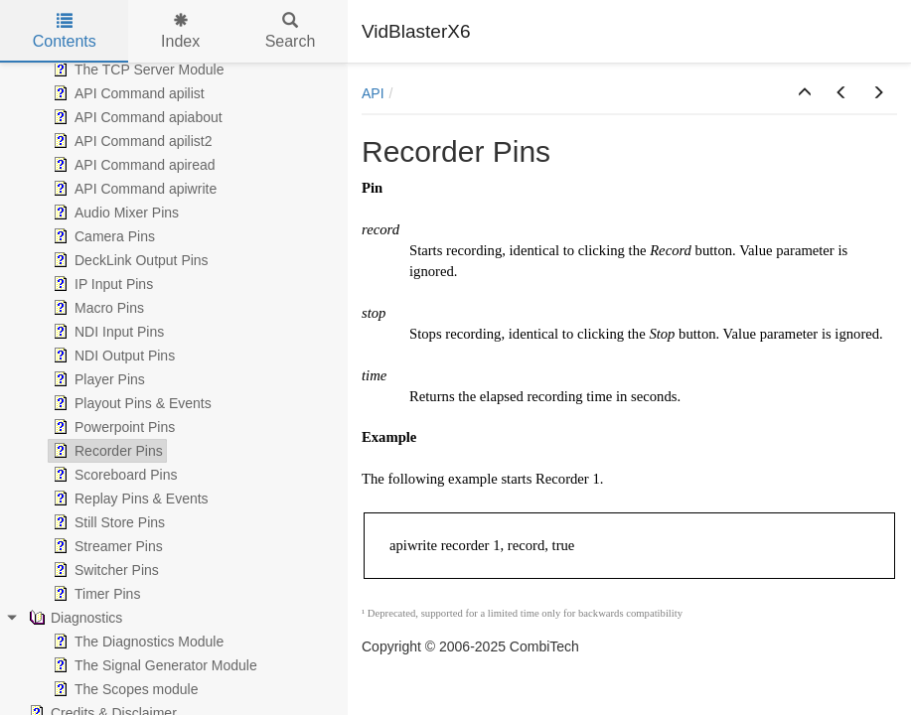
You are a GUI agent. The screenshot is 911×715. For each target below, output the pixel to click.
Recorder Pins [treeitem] (106, 451)
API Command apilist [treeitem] (127, 93)
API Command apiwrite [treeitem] (133, 189)
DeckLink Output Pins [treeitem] (129, 260)
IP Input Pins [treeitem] (101, 284)
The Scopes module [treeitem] (124, 689)
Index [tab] (180, 31)
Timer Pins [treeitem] (94, 594)
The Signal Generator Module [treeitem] (153, 665)
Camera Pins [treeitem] (102, 236)
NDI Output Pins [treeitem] (112, 355)
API (373, 93)
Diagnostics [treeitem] (73, 618)
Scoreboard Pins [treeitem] (113, 475)
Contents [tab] (64, 31)
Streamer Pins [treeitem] (106, 546)
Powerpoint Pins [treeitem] (112, 427)
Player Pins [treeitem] (97, 379)
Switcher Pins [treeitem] (104, 570)
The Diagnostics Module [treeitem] (136, 641)
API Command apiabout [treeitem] (136, 117)
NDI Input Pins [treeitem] (106, 332)
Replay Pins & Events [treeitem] (129, 498)
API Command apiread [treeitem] (132, 165)
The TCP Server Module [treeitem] (136, 69)
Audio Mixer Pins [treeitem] (114, 212)
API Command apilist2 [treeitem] (131, 141)
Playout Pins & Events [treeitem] (130, 403)
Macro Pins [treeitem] (96, 308)
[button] (805, 93)
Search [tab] (290, 31)
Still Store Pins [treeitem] (107, 522)
